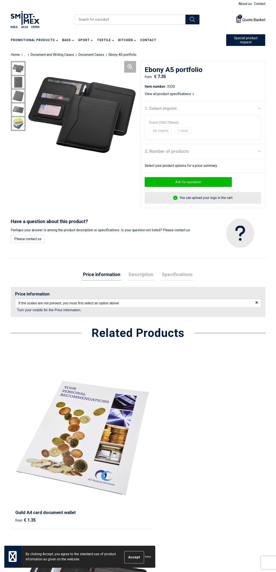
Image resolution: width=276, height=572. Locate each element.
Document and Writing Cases (52, 55)
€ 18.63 (154, 448)
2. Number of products (167, 151)
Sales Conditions (219, 488)
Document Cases (91, 55)
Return (148, 495)
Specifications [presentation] (175, 275)
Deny (148, 557)
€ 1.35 (25, 448)
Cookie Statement (219, 495)
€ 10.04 (217, 441)
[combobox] (130, 19)
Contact (259, 4)
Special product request (245, 40)
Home (15, 55)
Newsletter (88, 495)
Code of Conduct (219, 508)
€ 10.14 (90, 448)
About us (245, 4)
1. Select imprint (161, 108)
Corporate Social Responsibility (230, 514)
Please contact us (27, 239)
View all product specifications (169, 94)
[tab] (103, 275)
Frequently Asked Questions (101, 501)
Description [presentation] (141, 275)
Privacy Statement (220, 501)
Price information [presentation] (103, 275)
